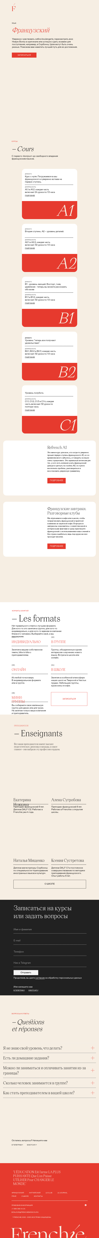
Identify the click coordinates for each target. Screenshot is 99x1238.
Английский (35, 1193)
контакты (38, 1196)
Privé (14, 1196)
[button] (24, 55)
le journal (62, 1193)
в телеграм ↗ (17, 1145)
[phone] (50, 952)
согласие (40, 978)
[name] (50, 929)
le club (49, 1193)
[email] (50, 941)
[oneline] (50, 963)
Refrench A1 (57, 447)
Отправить (26, 973)
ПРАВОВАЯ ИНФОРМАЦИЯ (22, 1205)
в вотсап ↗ (32, 1145)
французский (18, 1193)
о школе (25, 1196)
